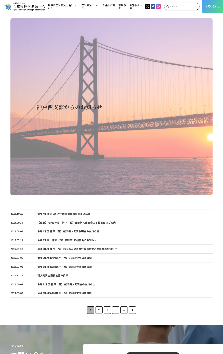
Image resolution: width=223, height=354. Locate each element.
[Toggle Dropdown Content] (62, 6)
